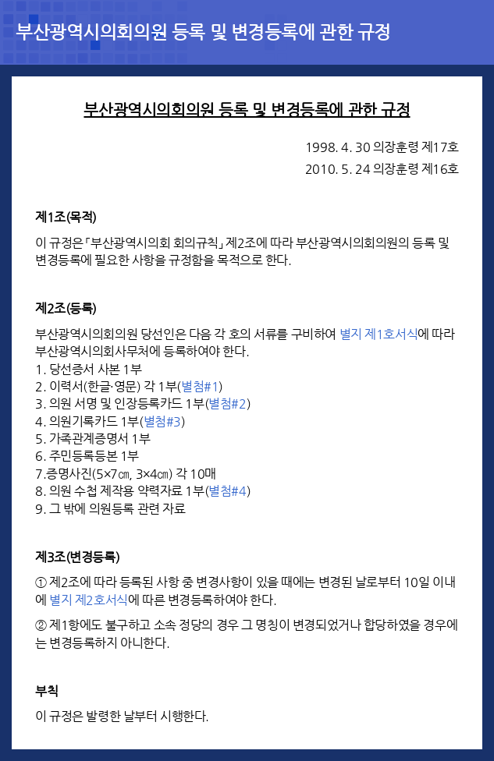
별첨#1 (200, 386)
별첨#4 (227, 490)
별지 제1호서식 (378, 334)
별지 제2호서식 (88, 600)
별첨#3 (162, 421)
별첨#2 (227, 403)
